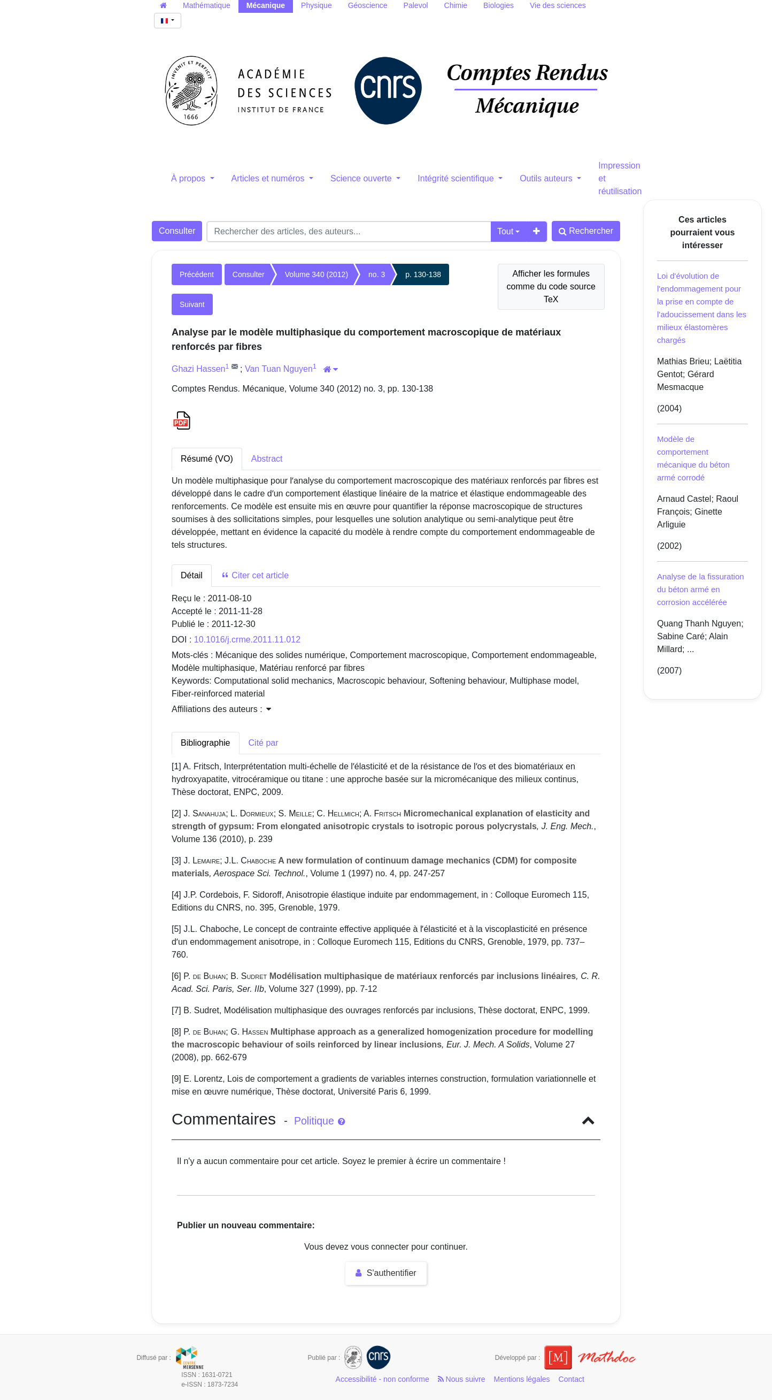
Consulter (177, 230)
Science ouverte (362, 178)
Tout (505, 231)
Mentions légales (522, 1379)
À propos (189, 178)
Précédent (197, 274)
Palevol (416, 5)
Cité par (264, 742)
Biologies (498, 5)
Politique (319, 1121)
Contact (571, 1379)
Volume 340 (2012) (316, 274)
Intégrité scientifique (457, 178)
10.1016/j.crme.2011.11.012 (247, 639)
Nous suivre (461, 1379)
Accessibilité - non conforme (382, 1379)
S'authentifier (386, 1272)
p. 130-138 (423, 274)
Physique (316, 5)
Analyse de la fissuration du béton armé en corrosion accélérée (700, 589)
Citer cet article (255, 575)
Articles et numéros (269, 178)
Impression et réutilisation (620, 178)
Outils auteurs (547, 178)
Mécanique (265, 5)
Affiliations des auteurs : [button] (221, 709)
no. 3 (376, 274)
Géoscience (368, 5)
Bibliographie (205, 742)
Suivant (192, 304)
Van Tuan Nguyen (279, 368)
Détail (192, 575)
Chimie (456, 5)
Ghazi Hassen (199, 368)
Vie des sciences (558, 5)
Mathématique (206, 5)
